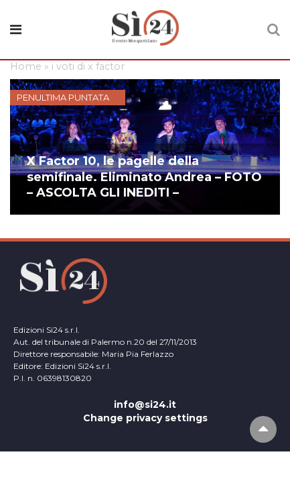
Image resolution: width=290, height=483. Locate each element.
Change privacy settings (145, 418)
